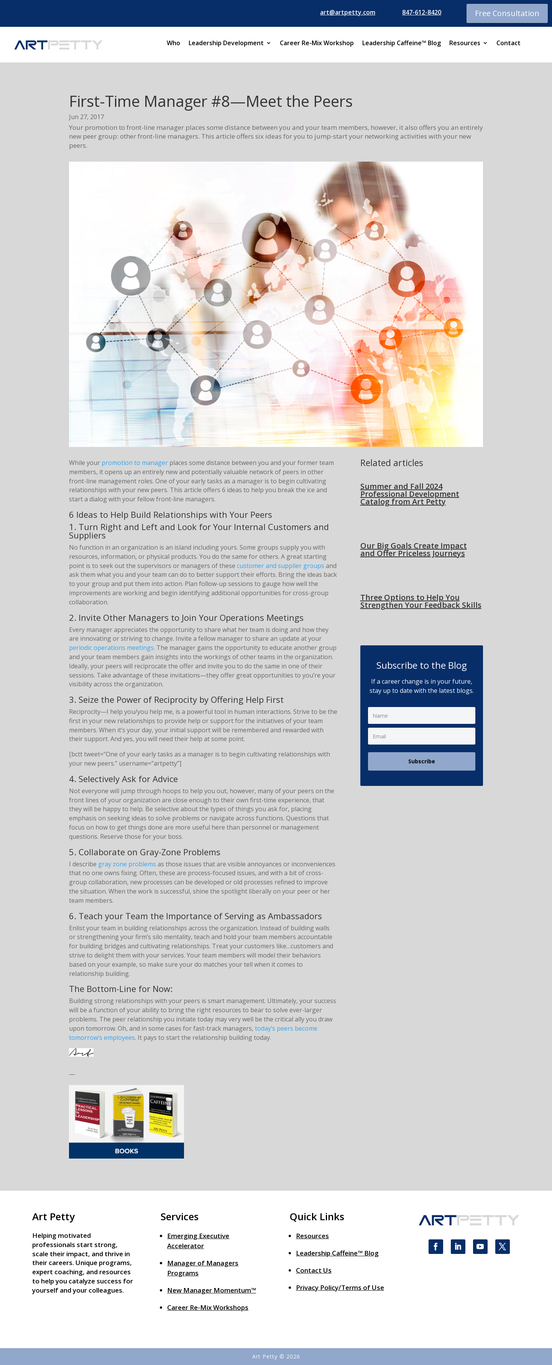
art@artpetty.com (347, 12)
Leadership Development (226, 43)
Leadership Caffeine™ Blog (401, 43)
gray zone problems (127, 864)
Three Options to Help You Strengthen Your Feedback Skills (420, 601)
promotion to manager (135, 462)
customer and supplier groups (280, 565)
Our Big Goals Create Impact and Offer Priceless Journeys (413, 549)
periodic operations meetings (111, 647)
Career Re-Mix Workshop (317, 43)
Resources (464, 43)
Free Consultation (507, 13)
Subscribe (421, 761)
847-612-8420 (421, 12)
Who (173, 43)
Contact (508, 43)
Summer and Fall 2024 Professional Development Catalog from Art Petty (409, 494)
